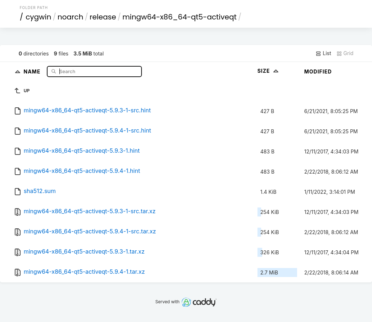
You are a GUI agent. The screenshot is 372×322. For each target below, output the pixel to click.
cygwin (38, 17)
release (103, 17)
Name (32, 71)
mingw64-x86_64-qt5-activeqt (179, 17)
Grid (345, 53)
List (323, 53)
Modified (318, 71)
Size (268, 71)
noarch (71, 17)
